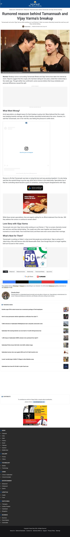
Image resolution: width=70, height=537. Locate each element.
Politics (4, 440)
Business (4, 518)
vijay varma (49, 271)
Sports (4, 488)
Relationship (30, 271)
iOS (11, 287)
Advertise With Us (37, 530)
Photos (4, 456)
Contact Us (29, 530)
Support (45, 530)
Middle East (5, 450)
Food (3, 497)
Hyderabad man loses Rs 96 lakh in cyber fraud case (15, 366)
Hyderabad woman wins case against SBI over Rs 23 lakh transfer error (20, 352)
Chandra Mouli (27, 26)
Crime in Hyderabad (7, 474)
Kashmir (4, 447)
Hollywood (5, 486)
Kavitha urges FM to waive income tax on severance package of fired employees (22, 309)
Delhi (3, 438)
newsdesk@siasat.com (38, 402)
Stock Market (5, 520)
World (3, 443)
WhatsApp (15, 286)
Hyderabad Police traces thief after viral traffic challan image (17, 345)
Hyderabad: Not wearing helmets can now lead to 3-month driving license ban (21, 330)
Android (6, 287)
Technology (5, 468)
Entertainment (19, 9)
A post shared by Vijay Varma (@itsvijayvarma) (26, 173)
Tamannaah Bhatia (39, 271)
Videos (4, 459)
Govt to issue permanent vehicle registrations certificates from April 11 (20, 316)
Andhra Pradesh (6, 506)
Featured (4, 433)
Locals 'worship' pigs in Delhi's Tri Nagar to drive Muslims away (18, 359)
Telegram (22, 286)
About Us (12, 530)
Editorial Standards (20, 530)
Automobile (5, 522)
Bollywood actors (21, 271)
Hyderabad (5, 509)
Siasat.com (11, 9)
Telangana (4, 504)
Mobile (4, 465)
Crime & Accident (6, 477)
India (3, 436)
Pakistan (4, 445)
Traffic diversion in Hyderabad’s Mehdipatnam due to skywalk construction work (22, 323)
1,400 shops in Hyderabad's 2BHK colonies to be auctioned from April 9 (20, 338)
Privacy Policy (51, 530)
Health (4, 495)
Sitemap (58, 530)
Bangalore (4, 511)
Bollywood (26, 9)
